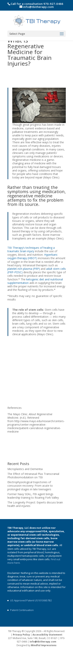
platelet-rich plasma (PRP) (23, 269)
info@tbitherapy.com (43, 641)
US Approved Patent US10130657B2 (31, 600)
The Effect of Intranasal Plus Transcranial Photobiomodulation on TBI (33, 475)
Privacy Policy (21, 634)
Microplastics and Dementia (25, 469)
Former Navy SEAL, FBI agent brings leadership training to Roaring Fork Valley (33, 495)
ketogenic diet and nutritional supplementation (35, 281)
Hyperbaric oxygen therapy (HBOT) (32, 256)
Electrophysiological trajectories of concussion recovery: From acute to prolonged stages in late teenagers (30, 485)
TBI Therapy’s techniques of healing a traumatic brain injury (31, 249)
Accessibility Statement (47, 634)
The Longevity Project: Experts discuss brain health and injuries (35, 504)
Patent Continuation (22, 610)
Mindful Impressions (43, 645)
